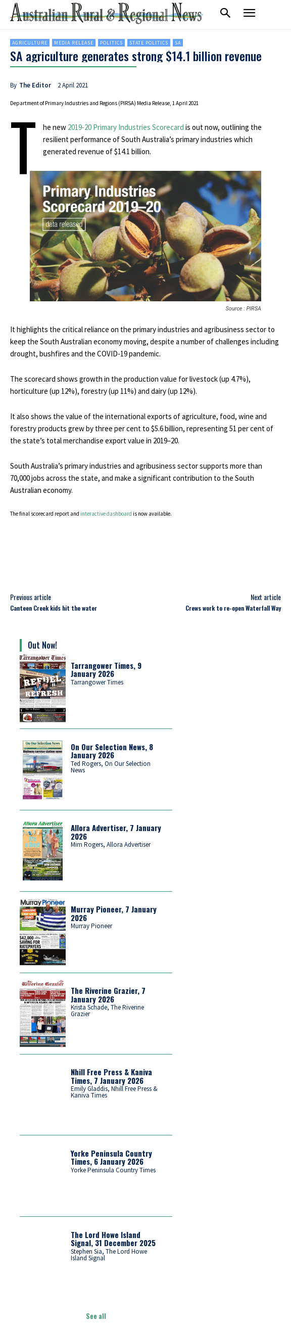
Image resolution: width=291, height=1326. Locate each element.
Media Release (73, 43)
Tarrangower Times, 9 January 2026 (106, 669)
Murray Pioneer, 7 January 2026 (114, 913)
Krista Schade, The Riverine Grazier (107, 1010)
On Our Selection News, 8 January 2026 (112, 751)
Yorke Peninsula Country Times (113, 1170)
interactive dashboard (106, 513)
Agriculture (30, 43)
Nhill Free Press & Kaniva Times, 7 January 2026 (111, 1076)
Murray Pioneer (91, 926)
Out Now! (42, 645)
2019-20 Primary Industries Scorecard (126, 127)
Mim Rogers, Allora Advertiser (111, 844)
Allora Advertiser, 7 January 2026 (116, 832)
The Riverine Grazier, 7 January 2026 (108, 994)
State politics (148, 43)
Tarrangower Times (97, 682)
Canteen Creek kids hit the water (53, 608)
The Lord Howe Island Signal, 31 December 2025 (113, 1239)
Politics (111, 43)
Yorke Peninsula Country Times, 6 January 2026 (111, 1157)
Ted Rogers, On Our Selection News (111, 766)
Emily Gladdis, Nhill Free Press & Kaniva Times (114, 1092)
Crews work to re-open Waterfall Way (233, 608)
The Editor (35, 85)
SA (178, 43)
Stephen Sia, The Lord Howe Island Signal (109, 1254)
